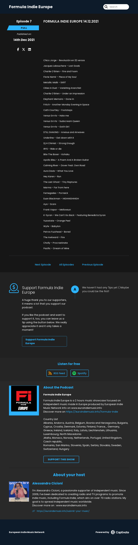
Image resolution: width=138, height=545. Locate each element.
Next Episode (43, 264)
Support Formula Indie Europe (40, 341)
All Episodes (66, 264)
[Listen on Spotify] (80, 373)
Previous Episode (92, 264)
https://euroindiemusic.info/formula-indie (92, 411)
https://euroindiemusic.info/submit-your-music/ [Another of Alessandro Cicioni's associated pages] (61, 511)
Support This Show (61, 459)
